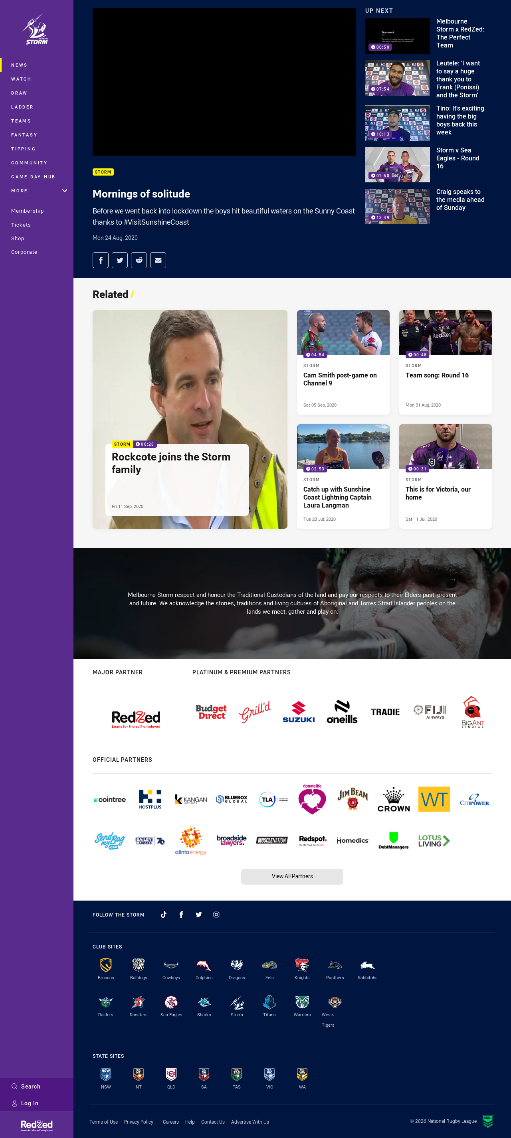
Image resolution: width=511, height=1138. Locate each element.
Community (29, 163)
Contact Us (213, 1121)
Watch (21, 79)
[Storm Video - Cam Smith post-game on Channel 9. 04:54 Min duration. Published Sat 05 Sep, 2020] (343, 362)
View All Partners (292, 876)
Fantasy (24, 135)
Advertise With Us (250, 1121)
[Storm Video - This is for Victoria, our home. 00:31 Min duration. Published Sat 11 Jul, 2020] (445, 476)
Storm (103, 172)
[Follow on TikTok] (163, 914)
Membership (27, 210)
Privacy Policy (138, 1121)
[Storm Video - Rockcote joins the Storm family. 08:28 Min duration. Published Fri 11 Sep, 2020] (190, 419)
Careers (171, 1121)
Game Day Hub (33, 177)
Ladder (22, 107)
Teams (21, 121)
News (19, 65)
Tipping (23, 149)
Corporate (24, 251)
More (39, 191)
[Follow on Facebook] (181, 914)
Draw (19, 93)
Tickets (21, 224)
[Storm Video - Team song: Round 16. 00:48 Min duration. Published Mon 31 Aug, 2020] (445, 362)
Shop (17, 238)
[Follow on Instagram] (216, 914)
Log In (25, 1103)
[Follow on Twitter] (199, 914)
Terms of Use (103, 1121)
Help (190, 1121)
